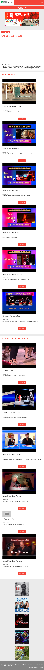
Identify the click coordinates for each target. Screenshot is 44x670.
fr (42, 2)
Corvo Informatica (38, 667)
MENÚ (22, 7)
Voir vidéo (22, 119)
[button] (19, 91)
